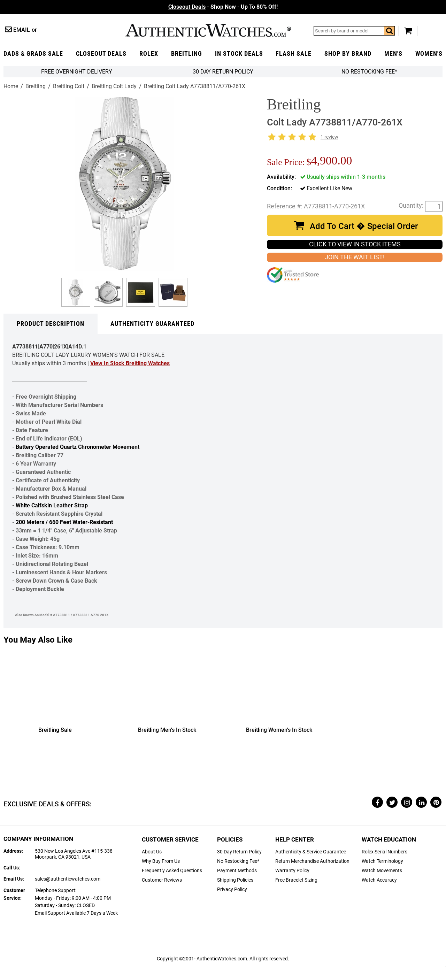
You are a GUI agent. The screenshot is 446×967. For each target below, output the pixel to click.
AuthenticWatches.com (208, 30)
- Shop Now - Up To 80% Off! (223, 6)
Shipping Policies (235, 880)
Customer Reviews (162, 880)
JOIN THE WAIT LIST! (355, 257)
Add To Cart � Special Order (364, 226)
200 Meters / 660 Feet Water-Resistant (64, 522)
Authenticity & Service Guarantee (310, 852)
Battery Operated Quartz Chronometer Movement (77, 447)
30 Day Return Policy (239, 852)
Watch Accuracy (379, 880)
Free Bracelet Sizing (296, 880)
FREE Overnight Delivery (76, 71)
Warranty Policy (292, 871)
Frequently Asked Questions (172, 871)
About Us (152, 852)
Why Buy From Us (161, 861)
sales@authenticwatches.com (67, 879)
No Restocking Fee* (369, 71)
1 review (329, 137)
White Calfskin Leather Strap (52, 505)
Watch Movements (382, 871)
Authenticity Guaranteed (152, 323)
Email (21, 29)
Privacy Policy (232, 889)
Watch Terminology (382, 861)
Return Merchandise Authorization (312, 861)
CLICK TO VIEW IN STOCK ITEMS (355, 244)
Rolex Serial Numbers (384, 852)
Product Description (50, 323)
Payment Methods (237, 871)
